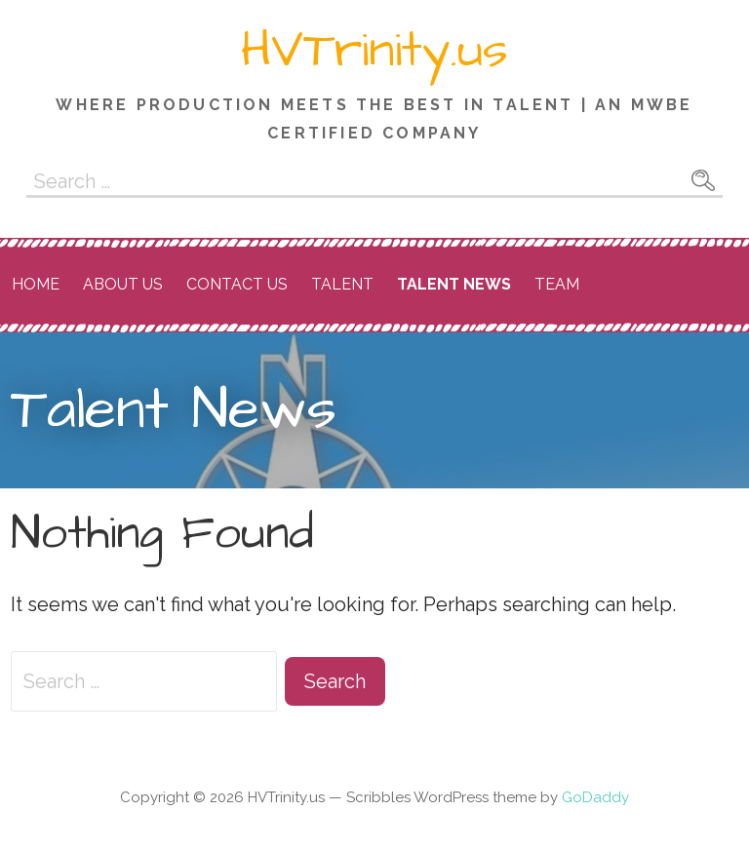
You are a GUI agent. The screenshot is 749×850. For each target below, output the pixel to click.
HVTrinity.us (374, 51)
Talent (342, 284)
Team (556, 284)
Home (35, 284)
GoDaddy (595, 797)
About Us (123, 284)
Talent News (454, 284)
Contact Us (237, 284)
